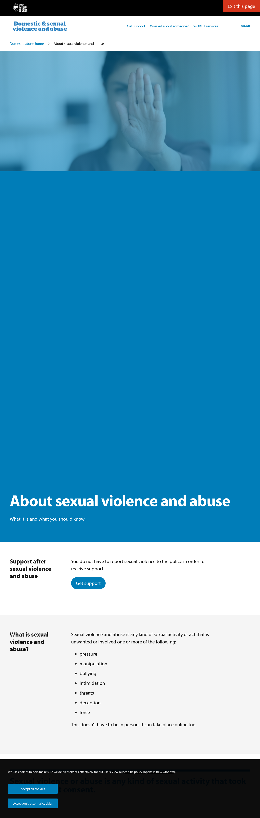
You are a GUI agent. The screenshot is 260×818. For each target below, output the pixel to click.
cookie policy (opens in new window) (149, 772)
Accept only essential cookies (33, 803)
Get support (136, 26)
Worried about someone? (169, 26)
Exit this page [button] (241, 5)
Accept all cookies (33, 789)
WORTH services (205, 26)
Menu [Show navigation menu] (245, 26)
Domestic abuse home (27, 43)
